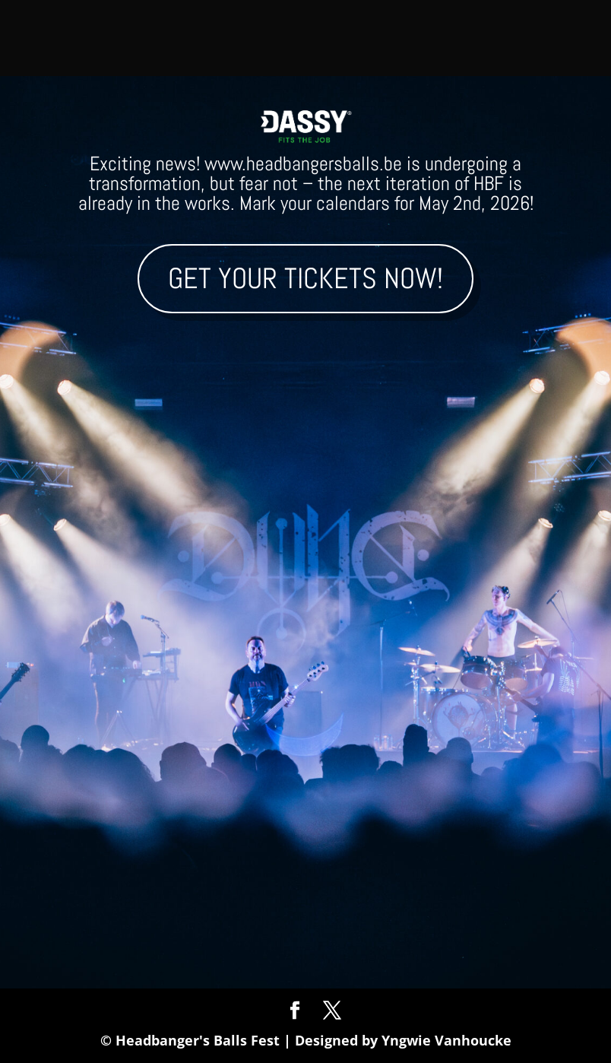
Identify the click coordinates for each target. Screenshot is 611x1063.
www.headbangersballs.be (303, 163)
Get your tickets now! (305, 278)
